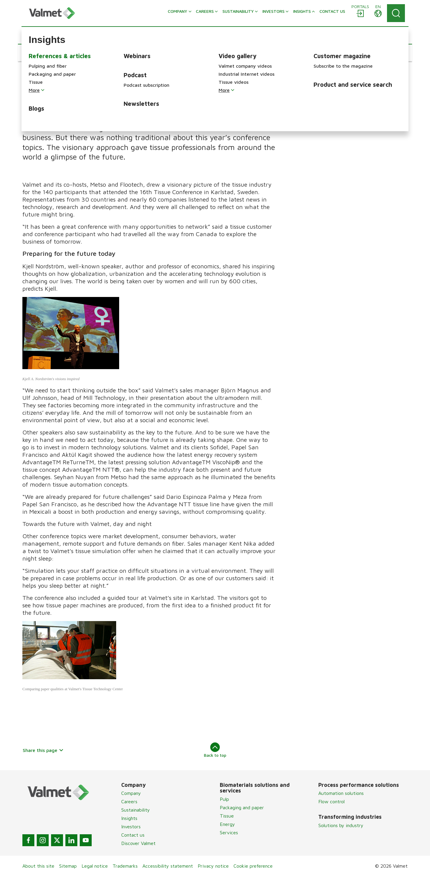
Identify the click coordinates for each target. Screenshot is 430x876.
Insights (129, 818)
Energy (227, 824)
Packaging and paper (242, 807)
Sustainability (135, 809)
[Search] (396, 13)
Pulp (224, 799)
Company (131, 793)
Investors (131, 826)
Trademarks (125, 866)
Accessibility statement (167, 866)
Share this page (43, 750)
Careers (129, 801)
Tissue (227, 815)
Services (229, 832)
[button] (40, 53)
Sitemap (68, 866)
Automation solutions (341, 793)
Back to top (215, 749)
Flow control (331, 801)
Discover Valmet (138, 843)
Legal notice (95, 866)
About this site (38, 866)
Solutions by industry (340, 825)
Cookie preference (253, 866)
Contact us (133, 835)
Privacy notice (213, 866)
